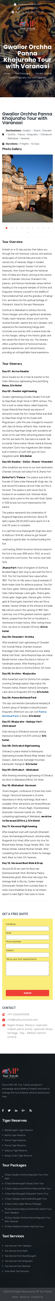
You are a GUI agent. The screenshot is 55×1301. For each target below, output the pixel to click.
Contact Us (37, 1297)
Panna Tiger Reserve (14, 1145)
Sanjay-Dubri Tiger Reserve (17, 1155)
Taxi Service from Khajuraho (17, 1261)
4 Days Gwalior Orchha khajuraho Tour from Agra (25, 1176)
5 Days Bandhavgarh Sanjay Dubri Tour (23, 1183)
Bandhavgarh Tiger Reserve (17, 1130)
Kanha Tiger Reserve (14, 1135)
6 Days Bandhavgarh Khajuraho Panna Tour (25, 1193)
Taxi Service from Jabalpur (17, 1245)
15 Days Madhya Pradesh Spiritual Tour (23, 1226)
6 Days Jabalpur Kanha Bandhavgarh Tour (24, 1198)
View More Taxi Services (15, 1271)
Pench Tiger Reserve (14, 1140)
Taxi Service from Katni (15, 1251)
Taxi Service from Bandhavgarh (19, 1256)
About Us (24, 1297)
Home (7, 73)
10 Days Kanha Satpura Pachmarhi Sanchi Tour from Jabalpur (26, 1211)
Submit (27, 993)
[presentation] (28, 982)
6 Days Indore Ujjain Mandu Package (21, 1204)
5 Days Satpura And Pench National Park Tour (26, 1188)
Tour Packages (22, 73)
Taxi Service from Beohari (16, 1266)
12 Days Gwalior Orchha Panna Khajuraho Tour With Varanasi (26, 1219)
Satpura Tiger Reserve (14, 1150)
